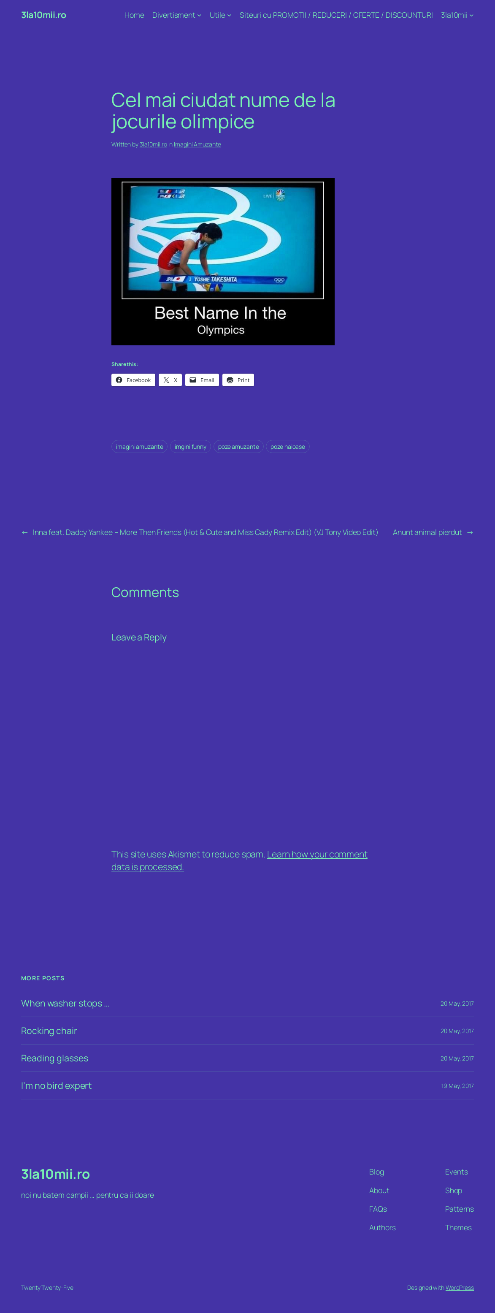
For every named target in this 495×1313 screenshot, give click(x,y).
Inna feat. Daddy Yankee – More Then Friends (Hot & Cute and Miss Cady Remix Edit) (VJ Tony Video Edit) (206, 532)
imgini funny (190, 446)
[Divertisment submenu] (199, 15)
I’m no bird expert (56, 1085)
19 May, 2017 (457, 1086)
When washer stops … (65, 1003)
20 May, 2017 (457, 1003)
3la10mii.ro (43, 14)
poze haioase (287, 446)
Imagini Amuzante (197, 144)
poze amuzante (238, 446)
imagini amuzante (139, 446)
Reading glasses (54, 1058)
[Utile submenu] (229, 15)
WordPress (460, 1287)
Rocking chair (49, 1030)
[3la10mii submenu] (471, 15)
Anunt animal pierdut (427, 532)
